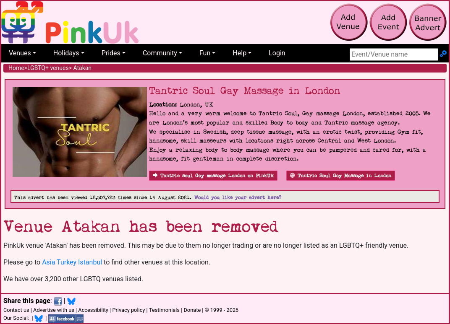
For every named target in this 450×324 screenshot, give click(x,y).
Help (239, 53)
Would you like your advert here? (237, 197)
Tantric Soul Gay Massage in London (340, 175)
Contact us (16, 310)
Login (277, 53)
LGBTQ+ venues (48, 68)
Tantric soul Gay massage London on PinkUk (213, 175)
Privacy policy (128, 310)
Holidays (66, 53)
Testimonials (164, 310)
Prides (111, 53)
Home (16, 68)
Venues (20, 53)
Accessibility (93, 310)
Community (160, 53)
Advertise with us (53, 310)
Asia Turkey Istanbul (72, 262)
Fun (204, 53)
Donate (192, 310)
